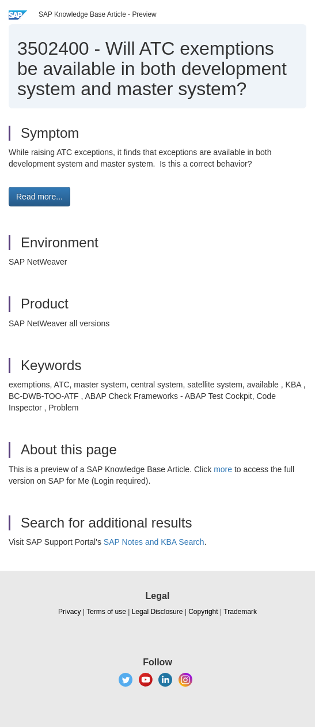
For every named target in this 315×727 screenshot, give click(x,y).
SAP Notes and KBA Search (154, 542)
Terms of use (106, 612)
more (223, 469)
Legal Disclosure (157, 612)
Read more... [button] (39, 196)
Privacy (69, 612)
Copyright (203, 612)
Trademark (240, 612)
